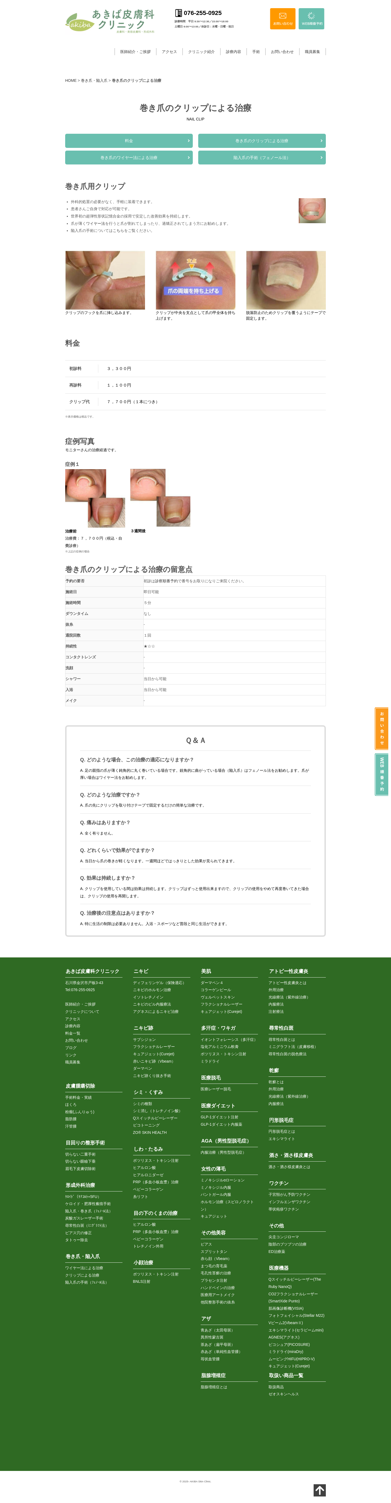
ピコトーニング (146, 1124)
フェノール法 (259, 770)
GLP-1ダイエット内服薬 (221, 1123)
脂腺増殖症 (213, 1374)
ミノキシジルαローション (223, 1179)
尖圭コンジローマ (284, 1235)
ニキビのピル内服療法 (152, 1003)
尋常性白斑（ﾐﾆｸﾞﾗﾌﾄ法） (87, 1224)
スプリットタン (214, 1250)
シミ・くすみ (148, 1090)
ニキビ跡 (143, 1026)
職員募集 (312, 51)
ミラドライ (210, 1059)
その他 (276, 1224)
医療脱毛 (211, 1076)
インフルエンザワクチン (289, 1200)
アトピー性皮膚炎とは (288, 981)
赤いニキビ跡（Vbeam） (154, 1059)
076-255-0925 (83, 988)
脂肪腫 (71, 1117)
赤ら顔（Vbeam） (216, 1257)
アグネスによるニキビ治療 (156, 1010)
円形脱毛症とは (282, 1130)
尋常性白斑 (281, 1026)
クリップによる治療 (82, 1273)
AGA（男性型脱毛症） (226, 1139)
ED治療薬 (277, 1250)
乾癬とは (276, 1080)
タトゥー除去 (76, 1238)
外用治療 (276, 988)
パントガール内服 (216, 1193)
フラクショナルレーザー (154, 1045)
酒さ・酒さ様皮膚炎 (291, 1154)
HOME (71, 80)
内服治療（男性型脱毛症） (223, 1151)
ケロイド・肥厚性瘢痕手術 (88, 1202)
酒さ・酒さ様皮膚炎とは (289, 1165)
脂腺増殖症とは (214, 1385)
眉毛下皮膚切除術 (80, 1167)
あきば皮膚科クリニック (92, 970)
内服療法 (276, 1003)
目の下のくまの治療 (156, 1211)
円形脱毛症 (281, 1118)
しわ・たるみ (148, 1147)
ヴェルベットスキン (218, 995)
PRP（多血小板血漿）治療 (156, 1180)
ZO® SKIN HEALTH (150, 1131)
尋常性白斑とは (282, 1038)
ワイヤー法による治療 (84, 1266)
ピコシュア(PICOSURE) (289, 1343)
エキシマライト (282, 1137)
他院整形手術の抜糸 (218, 1300)
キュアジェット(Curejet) (153, 1052)
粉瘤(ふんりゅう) (79, 1110)
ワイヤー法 (95, 223)
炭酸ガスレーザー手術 (84, 1217)
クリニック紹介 (201, 51)
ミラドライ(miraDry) (286, 1350)
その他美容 (213, 1231)
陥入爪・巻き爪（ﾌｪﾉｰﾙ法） (89, 1209)
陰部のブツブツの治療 (288, 1242)
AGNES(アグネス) (284, 1336)
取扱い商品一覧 (286, 1374)
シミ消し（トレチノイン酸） (157, 1109)
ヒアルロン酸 (144, 1166)
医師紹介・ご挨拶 (135, 51)
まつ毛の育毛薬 (214, 1264)
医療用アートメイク (218, 1293)
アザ (206, 1317)
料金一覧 (72, 1031)
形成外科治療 (80, 1183)
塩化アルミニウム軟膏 (220, 1045)
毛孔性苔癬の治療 (216, 1271)
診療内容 (233, 51)
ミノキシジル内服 (216, 1186)
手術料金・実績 (78, 1096)
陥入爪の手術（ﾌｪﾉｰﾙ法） (87, 1281)
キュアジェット (214, 1215)
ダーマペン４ (212, 981)
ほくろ (71, 1103)
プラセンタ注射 (214, 1279)
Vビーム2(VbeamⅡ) (286, 1321)
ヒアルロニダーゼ (148, 1173)
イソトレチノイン (148, 995)
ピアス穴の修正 (78, 1231)
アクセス (169, 51)
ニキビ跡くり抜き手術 (152, 1074)
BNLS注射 (142, 1280)
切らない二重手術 (80, 1152)
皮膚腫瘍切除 (80, 1084)
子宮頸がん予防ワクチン (289, 1193)
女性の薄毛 (213, 1167)
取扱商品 (276, 1385)
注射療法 (276, 1010)
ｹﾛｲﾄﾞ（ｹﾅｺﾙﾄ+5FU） (83, 1195)
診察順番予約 (166, 581)
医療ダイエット (218, 1104)
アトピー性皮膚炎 (288, 970)
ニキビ (141, 970)
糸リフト (140, 1195)
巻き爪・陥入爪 (94, 80)
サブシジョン (144, 1038)
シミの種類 (142, 1102)
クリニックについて (82, 1010)
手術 (256, 51)
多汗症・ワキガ (218, 1026)
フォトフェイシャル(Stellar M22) (296, 1314)
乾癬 (274, 1069)
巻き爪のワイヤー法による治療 (128, 157)
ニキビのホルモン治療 (152, 988)
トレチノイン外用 (148, 1245)
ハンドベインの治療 (218, 1286)
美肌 (206, 970)
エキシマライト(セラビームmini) (296, 1328)
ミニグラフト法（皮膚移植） (293, 1045)
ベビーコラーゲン (148, 1187)
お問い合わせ (282, 51)
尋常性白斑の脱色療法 (288, 1052)
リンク (71, 1053)
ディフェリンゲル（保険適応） (159, 981)
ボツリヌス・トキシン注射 (156, 1159)
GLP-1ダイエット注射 (219, 1115)
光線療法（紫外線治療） (289, 995)
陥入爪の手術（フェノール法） (262, 157)
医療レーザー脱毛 (216, 1087)
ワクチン (279, 1181)
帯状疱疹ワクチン (284, 1207)
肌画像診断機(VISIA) (286, 1307)
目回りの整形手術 (85, 1141)
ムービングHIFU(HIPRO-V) (292, 1357)
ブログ (71, 1046)
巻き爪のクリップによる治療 (261, 140)
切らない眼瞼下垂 (80, 1160)
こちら (118, 230)
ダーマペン (142, 1067)
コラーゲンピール (216, 988)
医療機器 (279, 1266)
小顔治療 (143, 1261)
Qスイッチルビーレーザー (155, 1116)
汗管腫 (71, 1124)
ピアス (206, 1242)
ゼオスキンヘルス (284, 1392)
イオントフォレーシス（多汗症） (229, 1038)
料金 (129, 140)
